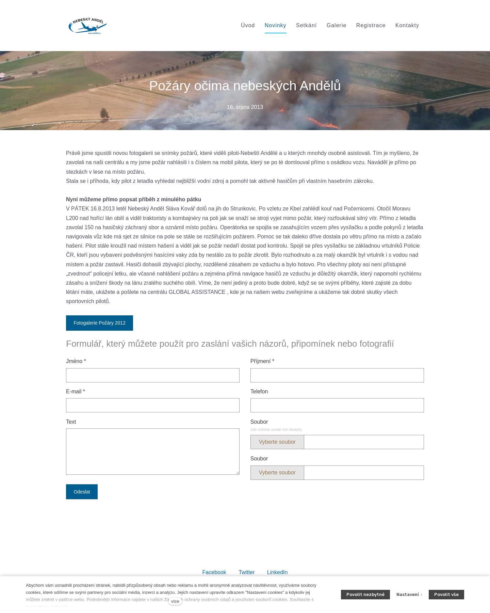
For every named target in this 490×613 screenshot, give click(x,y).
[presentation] (117, 517)
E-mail (75, 391)
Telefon (259, 391)
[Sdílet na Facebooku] (214, 572)
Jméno (76, 361)
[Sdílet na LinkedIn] (277, 572)
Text (71, 422)
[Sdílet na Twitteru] (247, 572)
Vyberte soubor (277, 442)
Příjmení (262, 361)
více (175, 601)
